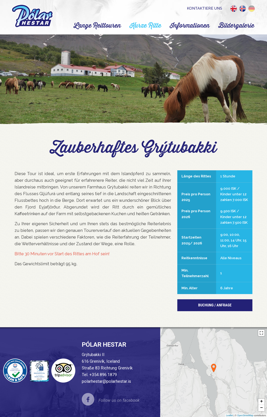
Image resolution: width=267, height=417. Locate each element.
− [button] (261, 408)
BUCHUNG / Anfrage (215, 305)
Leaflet (229, 415)
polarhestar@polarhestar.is (106, 381)
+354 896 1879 (103, 374)
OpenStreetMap (245, 415)
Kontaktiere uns (204, 8)
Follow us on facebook (119, 400)
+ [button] (261, 402)
